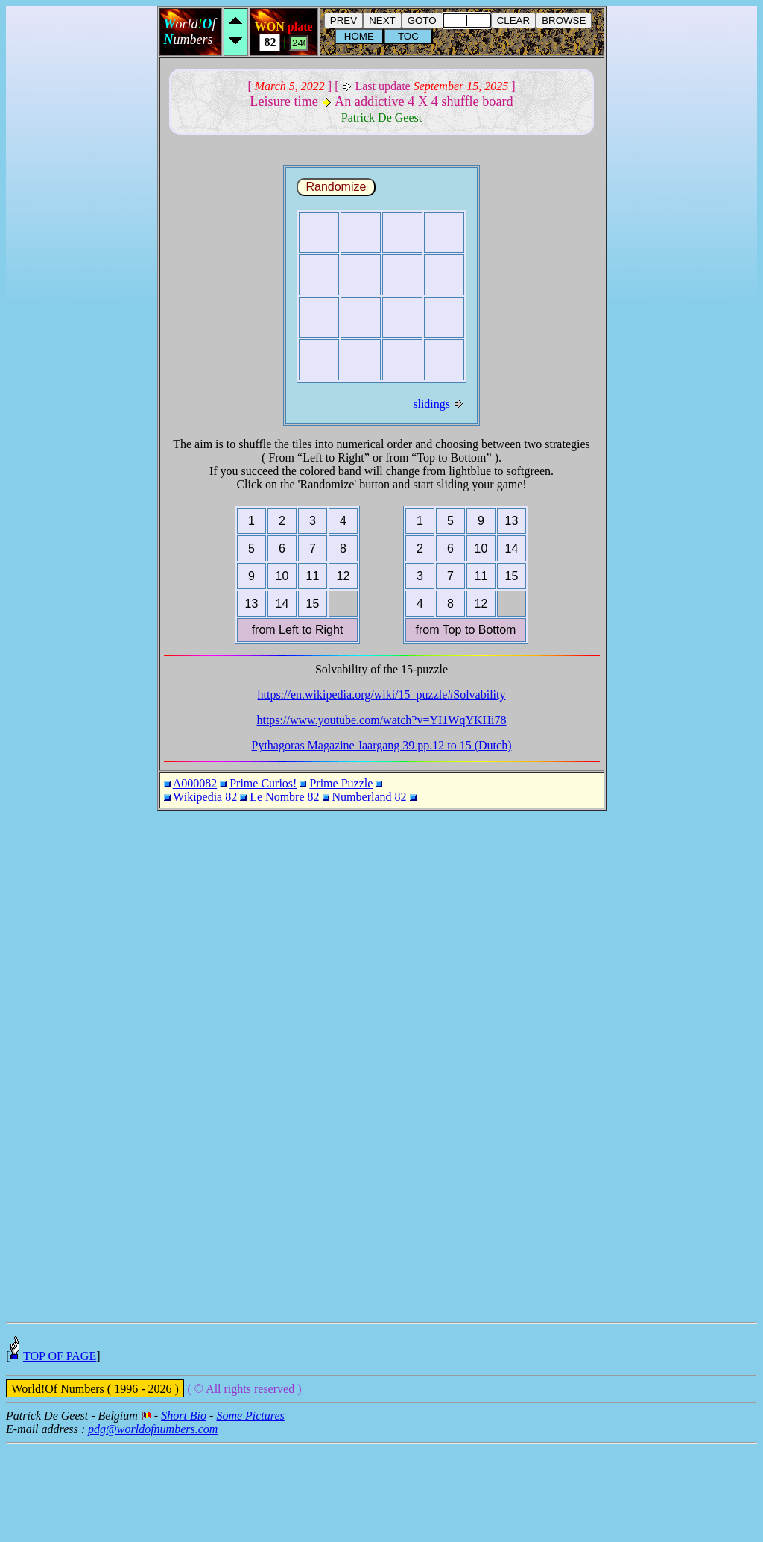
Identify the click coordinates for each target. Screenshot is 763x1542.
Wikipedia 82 (205, 796)
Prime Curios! (263, 783)
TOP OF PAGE (59, 1454)
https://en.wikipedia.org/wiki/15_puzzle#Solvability (382, 694)
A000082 (195, 783)
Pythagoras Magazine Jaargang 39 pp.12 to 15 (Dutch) (382, 745)
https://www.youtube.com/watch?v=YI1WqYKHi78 (381, 720)
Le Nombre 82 (284, 796)
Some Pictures (250, 1514)
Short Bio (183, 1514)
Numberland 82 (369, 796)
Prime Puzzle (341, 783)
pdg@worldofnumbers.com (153, 1527)
